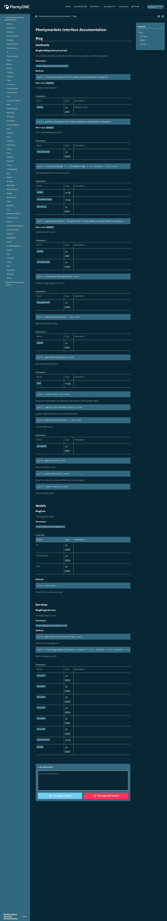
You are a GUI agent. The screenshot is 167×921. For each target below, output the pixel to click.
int (69, 192)
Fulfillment (11, 145)
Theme (135, 6)
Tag (8, 254)
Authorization (12, 48)
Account (10, 24)
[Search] (155, 7)
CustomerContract (14, 100)
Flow (8, 137)
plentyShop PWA (80, 6)
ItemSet (10, 157)
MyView (9, 193)
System (9, 250)
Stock (9, 242)
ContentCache (12, 92)
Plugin (9, 221)
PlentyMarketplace (14, 213)
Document (11, 117)
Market (9, 177)
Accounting (11, 28)
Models (142, 40)
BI (7, 52)
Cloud (9, 80)
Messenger (11, 185)
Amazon (10, 32)
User (8, 266)
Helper (9, 149)
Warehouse (11, 270)
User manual (124, 6)
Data (8, 104)
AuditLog (10, 40)
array (67, 111)
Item (8, 153)
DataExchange (12, 108)
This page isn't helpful (106, 796)
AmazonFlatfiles (13, 36)
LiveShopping (12, 169)
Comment (10, 84)
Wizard (9, 278)
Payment (10, 205)
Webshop (10, 274)
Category (10, 76)
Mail (8, 173)
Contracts (143, 36)
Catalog (10, 72)
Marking (10, 181)
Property (10, 234)
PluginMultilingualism (15, 226)
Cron (8, 96)
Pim (8, 209)
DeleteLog (11, 113)
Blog (10, 64)
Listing (9, 165)
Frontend (10, 141)
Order (9, 201)
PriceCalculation (13, 230)
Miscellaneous (12, 189)
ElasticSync (11, 121)
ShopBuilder (11, 238)
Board (9, 68)
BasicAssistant (12, 56)
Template (10, 258)
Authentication (12, 44)
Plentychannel (12, 218)
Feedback (10, 133)
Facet (9, 129)
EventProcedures (13, 125)
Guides (68, 6)
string (67, 156)
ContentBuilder (12, 88)
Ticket (9, 262)
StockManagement (14, 246)
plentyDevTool (109, 6)
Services (143, 44)
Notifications (12, 197)
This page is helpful (59, 796)
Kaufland (10, 161)
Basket (9, 60)
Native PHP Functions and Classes (15, 283)
